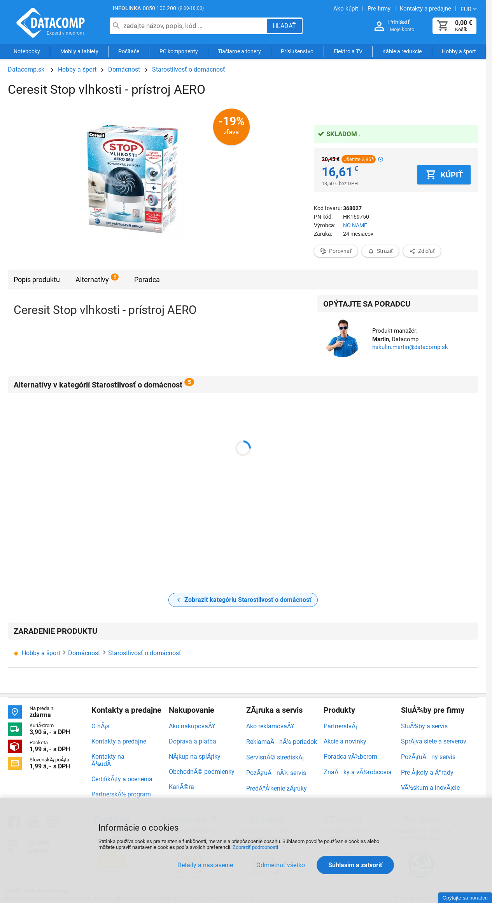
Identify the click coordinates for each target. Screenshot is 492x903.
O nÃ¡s (100, 726)
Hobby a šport (459, 51)
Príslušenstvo (297, 51)
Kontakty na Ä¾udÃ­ (107, 760)
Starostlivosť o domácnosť (188, 69)
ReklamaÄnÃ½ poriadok (281, 741)
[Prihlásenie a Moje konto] (379, 26)
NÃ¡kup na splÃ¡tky (195, 756)
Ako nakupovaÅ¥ (192, 726)
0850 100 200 (159, 8)
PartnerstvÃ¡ (340, 726)
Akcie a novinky (345, 741)
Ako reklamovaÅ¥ (270, 726)
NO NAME (355, 225)
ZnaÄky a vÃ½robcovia (358, 772)
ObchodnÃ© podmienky (202, 771)
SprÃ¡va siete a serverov (433, 741)
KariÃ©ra (181, 787)
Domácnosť (124, 69)
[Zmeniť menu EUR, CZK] (469, 9)
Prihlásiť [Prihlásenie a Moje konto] (399, 22)
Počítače (128, 51)
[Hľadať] (284, 26)
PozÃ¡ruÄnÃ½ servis (276, 773)
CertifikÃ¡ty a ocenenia (121, 779)
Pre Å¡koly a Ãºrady (427, 772)
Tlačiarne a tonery (239, 51)
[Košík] (443, 26)
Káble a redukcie (402, 51)
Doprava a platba (192, 741)
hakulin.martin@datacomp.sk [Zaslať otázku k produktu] (410, 347)
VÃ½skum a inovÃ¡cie (430, 787)
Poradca (147, 279)
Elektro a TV (348, 51)
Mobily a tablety (79, 51)
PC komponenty (178, 51)
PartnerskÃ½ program (121, 794)
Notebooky (27, 51)
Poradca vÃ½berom (350, 756)
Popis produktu (37, 279)
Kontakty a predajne (118, 741)
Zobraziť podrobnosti (255, 847)
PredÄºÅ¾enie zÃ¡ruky (276, 788)
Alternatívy (92, 279)
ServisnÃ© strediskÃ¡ (275, 757)
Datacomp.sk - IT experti (50, 22)
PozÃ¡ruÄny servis (428, 757)
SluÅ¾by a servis (424, 726)
